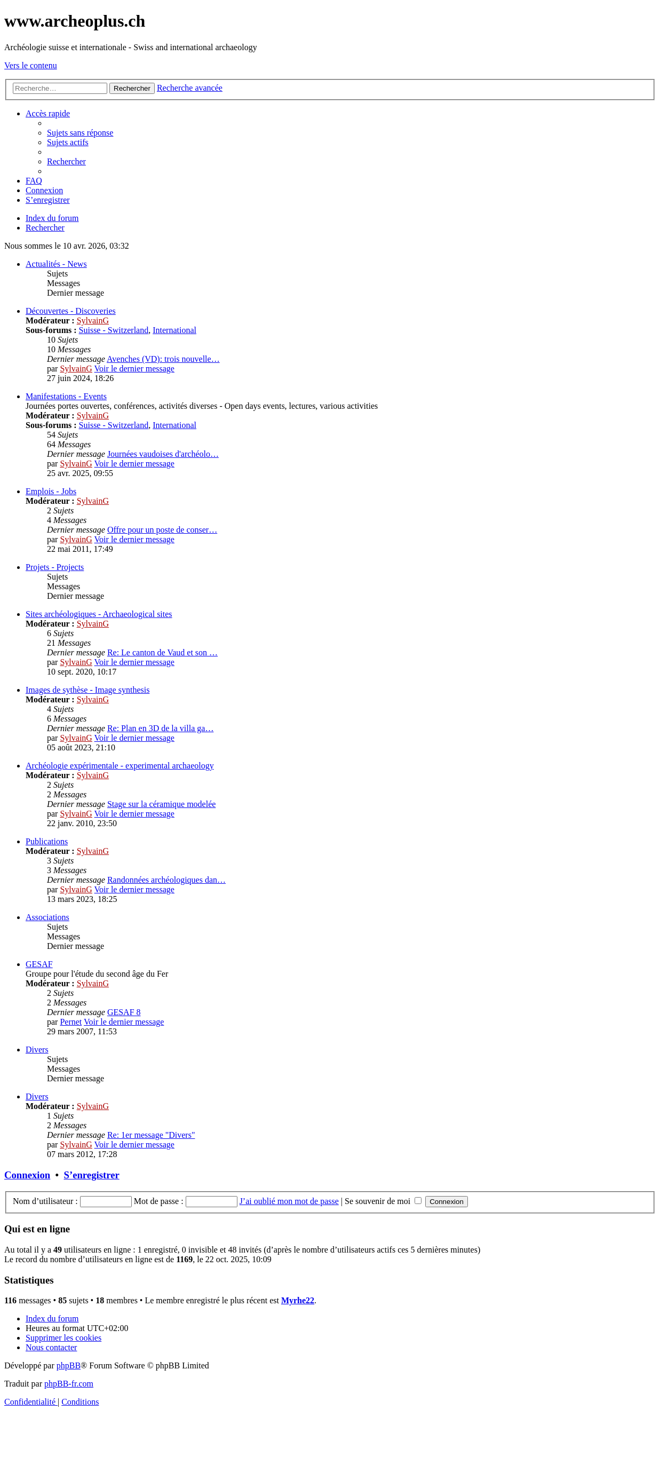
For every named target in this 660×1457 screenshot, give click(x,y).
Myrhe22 (297, 1300)
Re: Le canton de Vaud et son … (162, 652)
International (174, 330)
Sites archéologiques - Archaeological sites (99, 614)
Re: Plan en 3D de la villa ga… (160, 728)
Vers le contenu (30, 65)
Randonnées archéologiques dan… (166, 879)
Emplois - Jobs (51, 491)
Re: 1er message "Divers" (151, 1134)
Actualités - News (56, 263)
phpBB (69, 1365)
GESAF (39, 964)
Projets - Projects (55, 567)
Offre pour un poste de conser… (162, 529)
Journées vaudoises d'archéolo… (163, 453)
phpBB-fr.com (68, 1383)
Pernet (71, 1021)
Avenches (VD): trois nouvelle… (163, 358)
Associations (47, 917)
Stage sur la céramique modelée (161, 804)
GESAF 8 (124, 1012)
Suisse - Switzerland (114, 330)
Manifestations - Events (66, 396)
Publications (47, 841)
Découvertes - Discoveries (71, 310)
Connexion (27, 1175)
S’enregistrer (92, 1175)
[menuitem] (80, 132)
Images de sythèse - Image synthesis (87, 689)
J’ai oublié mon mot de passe (289, 1201)
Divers (37, 1049)
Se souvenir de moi (383, 1201)
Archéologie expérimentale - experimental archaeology (120, 765)
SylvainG (93, 320)
